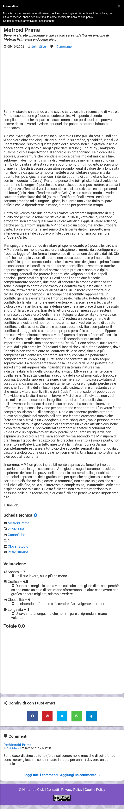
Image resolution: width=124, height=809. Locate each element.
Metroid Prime (19, 527)
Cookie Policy (95, 794)
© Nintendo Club (31, 794)
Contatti (52, 794)
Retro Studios (18, 556)
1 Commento (63, 46)
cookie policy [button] (85, 17)
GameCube (16, 539)
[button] (119, 6)
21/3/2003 (16, 533)
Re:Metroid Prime (17, 749)
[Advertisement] (62, 79)
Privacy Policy (72, 794)
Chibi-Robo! (14, 752)
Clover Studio (18, 550)
